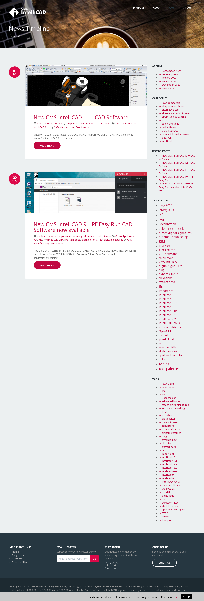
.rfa (122, 123)
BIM (127, 123)
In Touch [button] (188, 7)
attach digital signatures (109, 239)
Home (15, 551)
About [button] (158, 7)
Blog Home (18, 555)
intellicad (41, 236)
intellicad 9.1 (50, 239)
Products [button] (140, 7)
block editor (88, 239)
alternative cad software (50, 123)
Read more (47, 145)
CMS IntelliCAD (103, 123)
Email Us (164, 562)
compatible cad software (80, 123)
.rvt (117, 123)
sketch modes (72, 239)
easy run (52, 236)
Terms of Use (20, 562)
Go (94, 558)
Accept (187, 596)
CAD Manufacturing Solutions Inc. (72, 127)
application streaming (71, 236)
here (177, 597)
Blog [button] (172, 7)
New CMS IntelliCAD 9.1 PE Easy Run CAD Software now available (83, 227)
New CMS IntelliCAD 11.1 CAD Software (81, 117)
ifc (116, 236)
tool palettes (126, 236)
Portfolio (17, 558)
